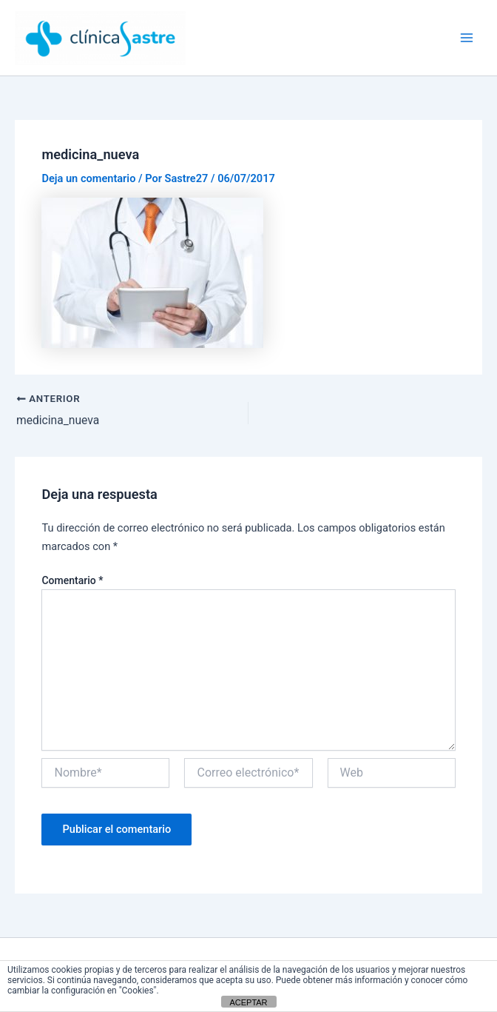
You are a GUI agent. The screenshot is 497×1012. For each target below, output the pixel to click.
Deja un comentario (88, 178)
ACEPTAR (248, 1002)
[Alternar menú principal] (466, 37)
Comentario (72, 580)
